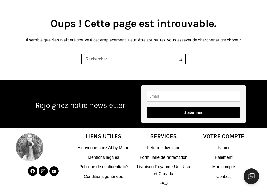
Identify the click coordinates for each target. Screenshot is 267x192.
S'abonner (193, 112)
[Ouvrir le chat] (254, 179)
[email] (193, 96)
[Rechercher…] (128, 59)
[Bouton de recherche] (180, 59)
